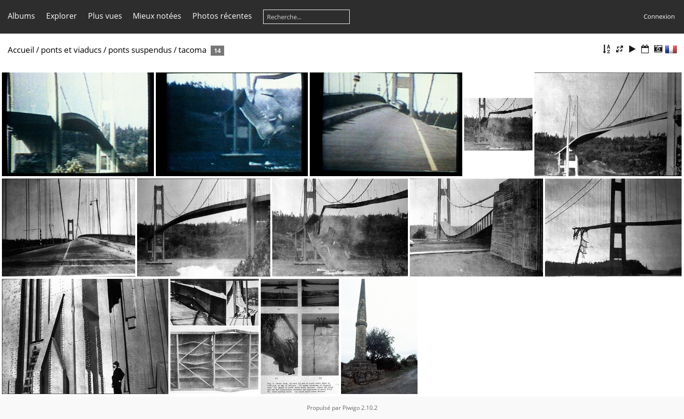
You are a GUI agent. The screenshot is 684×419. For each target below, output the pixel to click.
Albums (21, 16)
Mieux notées (157, 16)
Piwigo (351, 408)
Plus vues (105, 16)
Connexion (659, 16)
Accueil (21, 49)
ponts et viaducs (71, 49)
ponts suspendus (140, 49)
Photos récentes (222, 16)
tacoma (192, 49)
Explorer (61, 16)
